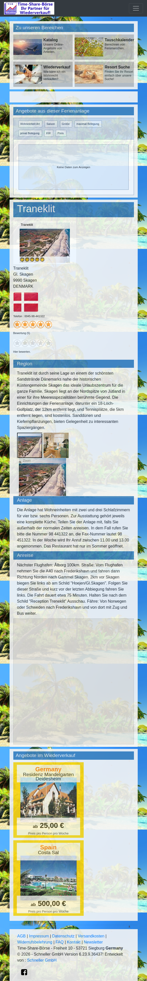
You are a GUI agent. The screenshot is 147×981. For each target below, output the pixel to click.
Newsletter (93, 942)
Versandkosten (91, 936)
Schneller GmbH (42, 960)
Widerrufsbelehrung (35, 942)
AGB (21, 936)
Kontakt (73, 942)
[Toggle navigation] (136, 8)
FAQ (60, 942)
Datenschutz (63, 936)
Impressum (39, 936)
